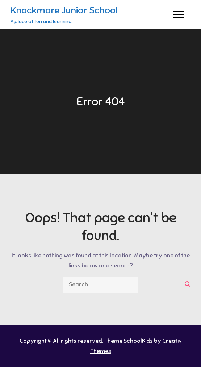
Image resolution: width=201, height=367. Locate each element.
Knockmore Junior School (64, 10)
